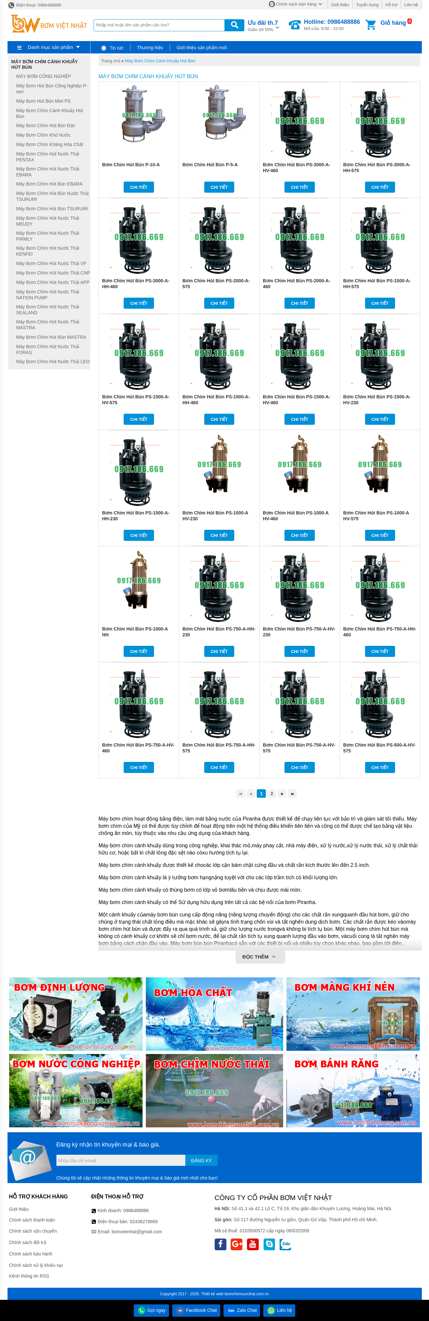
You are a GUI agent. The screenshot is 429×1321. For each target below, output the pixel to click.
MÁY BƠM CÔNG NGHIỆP (43, 76)
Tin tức (112, 48)
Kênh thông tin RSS (29, 1276)
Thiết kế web (212, 1294)
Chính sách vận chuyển (33, 1231)
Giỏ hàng (393, 23)
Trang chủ (110, 60)
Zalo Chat (242, 1310)
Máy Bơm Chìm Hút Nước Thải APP (53, 282)
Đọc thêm (260, 957)
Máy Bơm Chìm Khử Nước (43, 135)
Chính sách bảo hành (31, 1253)
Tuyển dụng (367, 4)
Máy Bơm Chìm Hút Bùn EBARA (49, 183)
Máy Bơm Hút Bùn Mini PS (43, 101)
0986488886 (136, 1210)
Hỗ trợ (391, 4)
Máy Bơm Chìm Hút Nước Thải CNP (53, 272)
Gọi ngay (151, 1310)
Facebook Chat (196, 1310)
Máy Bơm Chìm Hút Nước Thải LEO (53, 361)
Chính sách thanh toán (32, 1220)
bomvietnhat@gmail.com (137, 1231)
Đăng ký (201, 1160)
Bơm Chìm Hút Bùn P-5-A (209, 164)
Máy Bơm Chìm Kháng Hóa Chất (49, 144)
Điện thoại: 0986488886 (34, 5)
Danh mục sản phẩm (50, 47)
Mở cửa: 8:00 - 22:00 (332, 25)
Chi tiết (138, 187)
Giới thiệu (340, 4)
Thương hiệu (150, 47)
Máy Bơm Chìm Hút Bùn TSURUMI (52, 208)
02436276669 (144, 1221)
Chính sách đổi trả (27, 1242)
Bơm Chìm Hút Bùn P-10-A (131, 164)
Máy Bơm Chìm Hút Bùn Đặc (45, 125)
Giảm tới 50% (263, 25)
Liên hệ (411, 4)
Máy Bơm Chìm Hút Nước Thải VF (51, 263)
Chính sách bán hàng (296, 4)
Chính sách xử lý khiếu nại (36, 1265)
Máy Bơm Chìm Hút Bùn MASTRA (51, 337)
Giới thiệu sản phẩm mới (201, 47)
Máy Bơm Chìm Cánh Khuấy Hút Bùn (160, 60)
